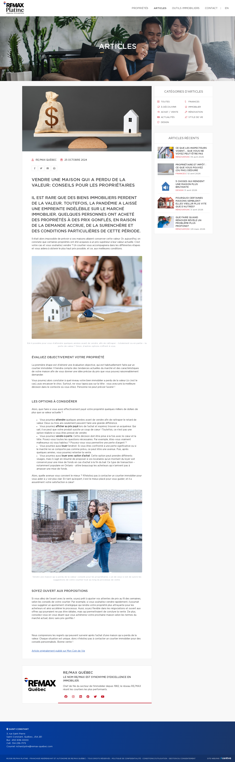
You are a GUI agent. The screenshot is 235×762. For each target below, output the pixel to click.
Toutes (163, 102)
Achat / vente (167, 112)
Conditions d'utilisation (154, 758)
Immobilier (193, 107)
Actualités (166, 117)
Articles (160, 8)
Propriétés (140, 8)
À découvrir (166, 107)
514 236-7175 (19, 743)
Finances (192, 102)
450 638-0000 (20, 740)
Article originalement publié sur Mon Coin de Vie (58, 651)
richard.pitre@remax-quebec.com (34, 747)
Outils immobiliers (185, 8)
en (226, 8)
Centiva (226, 758)
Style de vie (194, 117)
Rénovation (194, 112)
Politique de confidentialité (126, 758)
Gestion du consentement (182, 758)
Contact (211, 8)
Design (163, 122)
